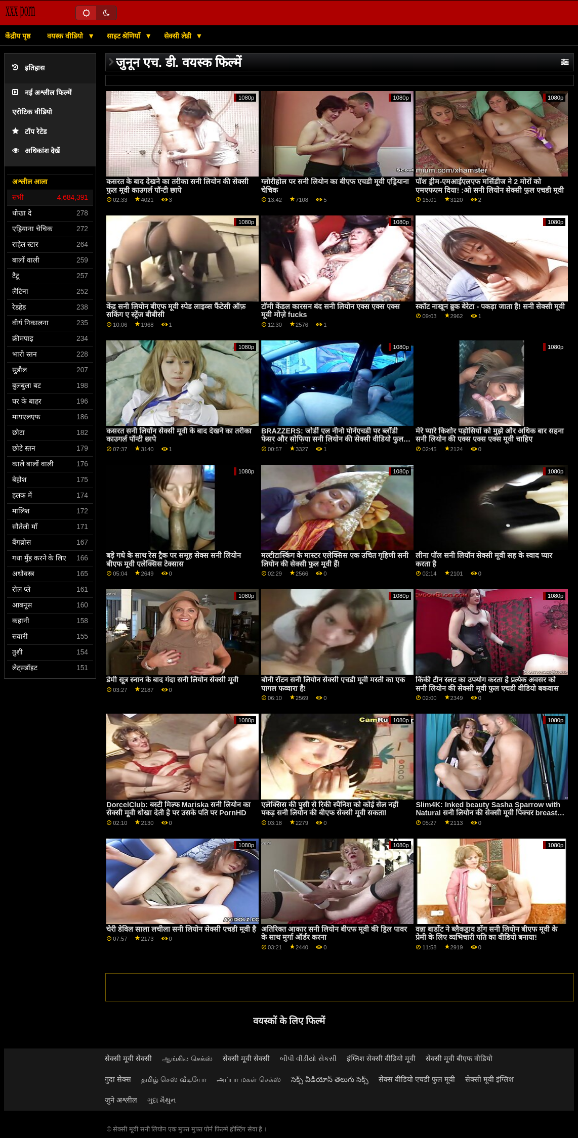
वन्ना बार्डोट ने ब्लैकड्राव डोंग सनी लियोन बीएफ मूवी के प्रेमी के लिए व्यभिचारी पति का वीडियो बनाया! (486, 933)
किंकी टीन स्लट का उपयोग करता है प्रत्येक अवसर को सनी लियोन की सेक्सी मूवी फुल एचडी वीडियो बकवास (487, 684)
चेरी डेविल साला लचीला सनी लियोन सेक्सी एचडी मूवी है (181, 929)
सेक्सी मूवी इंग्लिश (489, 1079)
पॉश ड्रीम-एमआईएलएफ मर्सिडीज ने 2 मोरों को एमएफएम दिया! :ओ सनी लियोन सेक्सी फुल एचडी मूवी (489, 186)
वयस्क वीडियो (66, 36)
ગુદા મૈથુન (161, 1100)
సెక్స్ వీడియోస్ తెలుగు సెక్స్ (329, 1079)
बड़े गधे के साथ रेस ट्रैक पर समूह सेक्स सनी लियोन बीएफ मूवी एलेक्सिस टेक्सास (173, 559)
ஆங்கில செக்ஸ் (187, 1059)
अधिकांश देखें (36, 151)
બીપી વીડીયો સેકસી (308, 1059)
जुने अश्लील (121, 1100)
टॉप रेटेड (29, 132)
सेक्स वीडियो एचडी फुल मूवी (417, 1079)
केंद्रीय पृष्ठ (17, 36)
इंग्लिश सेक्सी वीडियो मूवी (381, 1059)
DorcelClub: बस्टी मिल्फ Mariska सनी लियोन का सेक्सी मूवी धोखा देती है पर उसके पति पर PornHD (178, 809)
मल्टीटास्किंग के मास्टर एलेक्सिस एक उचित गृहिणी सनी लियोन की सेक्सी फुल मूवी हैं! (334, 559)
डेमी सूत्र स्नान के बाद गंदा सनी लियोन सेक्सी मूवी (172, 680)
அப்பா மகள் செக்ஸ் (249, 1079)
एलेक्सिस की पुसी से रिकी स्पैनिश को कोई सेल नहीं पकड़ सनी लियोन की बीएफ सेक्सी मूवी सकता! (329, 809)
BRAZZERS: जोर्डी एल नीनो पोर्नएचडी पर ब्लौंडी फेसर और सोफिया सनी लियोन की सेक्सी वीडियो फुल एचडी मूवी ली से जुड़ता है (332, 439)
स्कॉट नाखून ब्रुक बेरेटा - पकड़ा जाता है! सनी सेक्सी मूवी (490, 306)
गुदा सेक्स (118, 1079)
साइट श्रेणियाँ (125, 36)
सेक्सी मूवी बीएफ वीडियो (459, 1059)
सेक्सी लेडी (178, 36)
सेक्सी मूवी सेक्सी (128, 1059)
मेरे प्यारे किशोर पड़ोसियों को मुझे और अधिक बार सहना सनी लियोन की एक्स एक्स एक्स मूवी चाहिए (490, 435)
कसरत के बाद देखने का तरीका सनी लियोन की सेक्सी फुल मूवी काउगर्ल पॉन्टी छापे (177, 186)
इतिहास (28, 68)
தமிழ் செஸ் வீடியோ (174, 1079)
